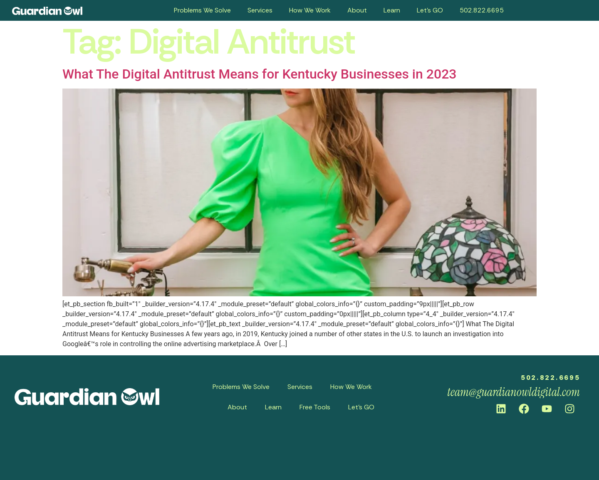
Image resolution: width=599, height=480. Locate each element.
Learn (392, 10)
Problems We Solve (202, 10)
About (357, 10)
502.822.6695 (482, 10)
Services (260, 10)
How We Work (310, 10)
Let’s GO (430, 10)
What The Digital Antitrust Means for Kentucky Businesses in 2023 (259, 74)
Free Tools (315, 407)
